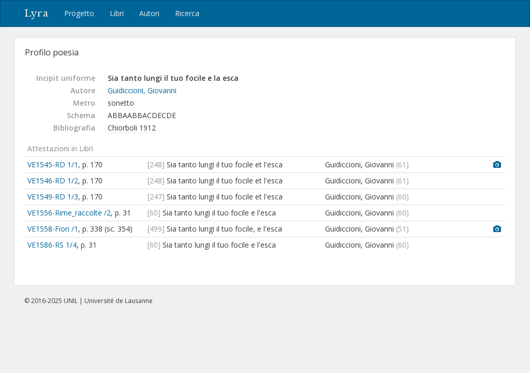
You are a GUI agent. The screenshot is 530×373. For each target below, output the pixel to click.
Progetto (79, 13)
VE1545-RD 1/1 (52, 164)
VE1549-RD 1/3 (52, 197)
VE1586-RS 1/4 (52, 245)
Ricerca (187, 13)
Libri (117, 13)
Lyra (36, 13)
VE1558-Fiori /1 (52, 229)
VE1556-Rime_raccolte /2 (69, 213)
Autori (149, 13)
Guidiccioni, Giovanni (142, 90)
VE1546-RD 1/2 (52, 180)
